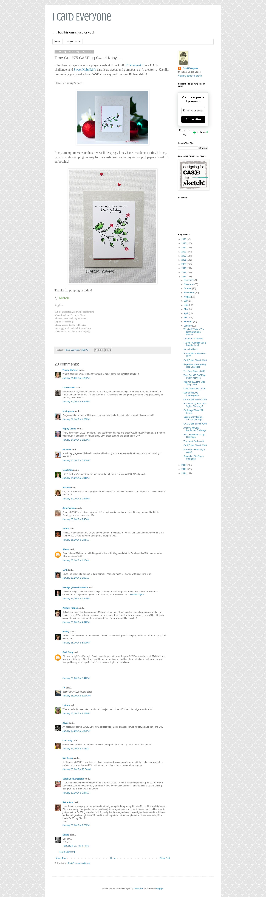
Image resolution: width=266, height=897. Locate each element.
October (188, 288)
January (188, 326)
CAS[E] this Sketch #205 (195, 399)
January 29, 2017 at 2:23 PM (76, 825)
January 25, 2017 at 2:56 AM (76, 540)
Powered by (193, 132)
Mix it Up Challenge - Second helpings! (193, 418)
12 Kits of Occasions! (193, 338)
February (188, 321)
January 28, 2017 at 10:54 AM (76, 769)
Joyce (66, 723)
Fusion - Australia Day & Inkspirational (194, 344)
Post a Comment (67, 852)
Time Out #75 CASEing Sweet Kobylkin (194, 376)
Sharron (67, 487)
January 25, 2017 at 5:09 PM (76, 643)
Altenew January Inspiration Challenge (194, 429)
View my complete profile (190, 76)
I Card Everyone (81, 17)
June (186, 305)
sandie (66, 528)
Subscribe (193, 119)
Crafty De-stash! (72, 41)
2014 (184, 473)
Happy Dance (69, 429)
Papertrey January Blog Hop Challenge (194, 365)
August (187, 297)
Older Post (165, 858)
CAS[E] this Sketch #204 (195, 424)
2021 (184, 260)
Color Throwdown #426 (194, 388)
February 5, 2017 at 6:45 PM (76, 846)
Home (57, 41)
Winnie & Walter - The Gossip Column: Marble (193, 332)
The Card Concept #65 (194, 371)
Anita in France (70, 608)
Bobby (66, 631)
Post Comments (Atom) (78, 863)
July (186, 301)
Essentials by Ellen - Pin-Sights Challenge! (195, 404)
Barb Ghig (68, 652)
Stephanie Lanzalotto (73, 779)
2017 (184, 276)
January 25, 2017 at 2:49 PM (76, 598)
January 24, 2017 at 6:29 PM (76, 440)
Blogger (159, 888)
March (187, 317)
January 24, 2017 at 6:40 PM (76, 460)
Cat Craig (67, 740)
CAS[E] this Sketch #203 (195, 445)
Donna (66, 835)
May (186, 309)
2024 (184, 247)
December (189, 280)
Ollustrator (138, 888)
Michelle (67, 449)
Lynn (65, 570)
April (186, 313)
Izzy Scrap (68, 758)
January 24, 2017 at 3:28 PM (76, 378)
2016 (184, 465)
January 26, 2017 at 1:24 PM (76, 713)
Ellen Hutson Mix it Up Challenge (193, 435)
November (189, 284)
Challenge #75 (135, 65)
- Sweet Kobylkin (136, 594)
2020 (184, 264)
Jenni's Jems (69, 508)
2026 (184, 239)
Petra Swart (68, 802)
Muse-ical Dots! (190, 349)
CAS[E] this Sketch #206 (195, 360)
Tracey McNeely (70, 370)
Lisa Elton (68, 470)
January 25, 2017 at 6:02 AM (76, 578)
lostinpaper (68, 411)
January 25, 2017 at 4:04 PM (76, 622)
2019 (184, 268)
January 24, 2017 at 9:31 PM (76, 478)
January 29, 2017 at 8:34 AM (76, 793)
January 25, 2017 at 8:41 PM (76, 678)
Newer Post (60, 858)
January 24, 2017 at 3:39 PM (76, 401)
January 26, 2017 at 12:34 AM (76, 695)
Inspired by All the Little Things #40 (194, 383)
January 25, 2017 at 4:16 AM (76, 560)
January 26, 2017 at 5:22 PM (76, 731)
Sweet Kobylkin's (85, 69)
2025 (184, 243)
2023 (184, 252)
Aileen (66, 549)
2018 (184, 272)
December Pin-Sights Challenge (193, 457)
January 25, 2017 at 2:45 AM (76, 519)
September (189, 292)
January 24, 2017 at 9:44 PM (76, 498)
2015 (184, 469)
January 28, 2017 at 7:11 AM (76, 748)
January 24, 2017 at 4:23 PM (76, 419)
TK (64, 688)
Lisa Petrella (69, 387)
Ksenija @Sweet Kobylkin (75, 587)
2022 (184, 256)
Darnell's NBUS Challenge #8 (191, 394)
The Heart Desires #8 (193, 441)
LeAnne (66, 705)
